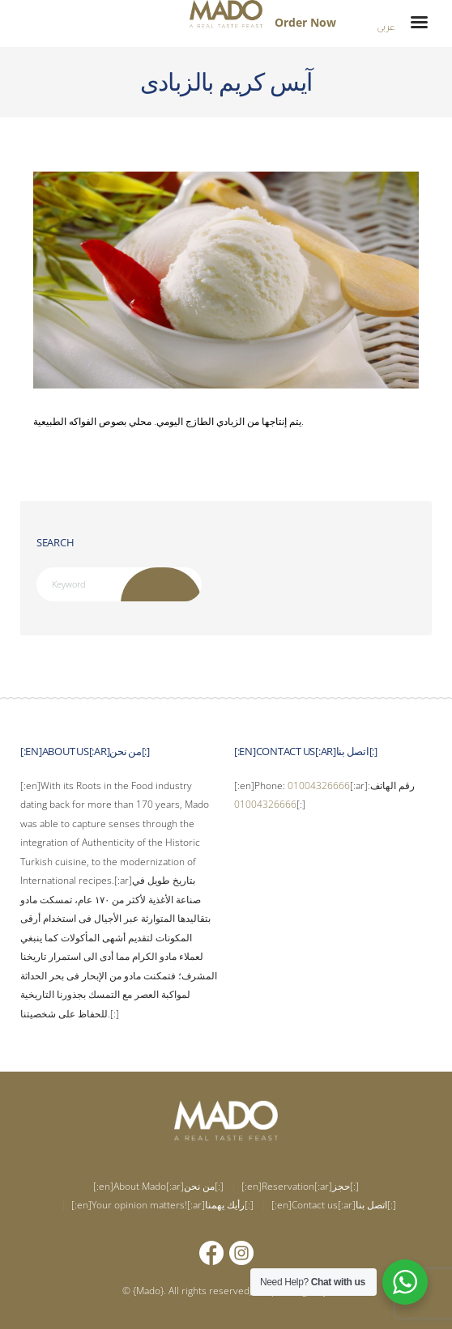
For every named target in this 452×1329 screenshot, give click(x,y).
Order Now (305, 22)
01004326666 (319, 785)
